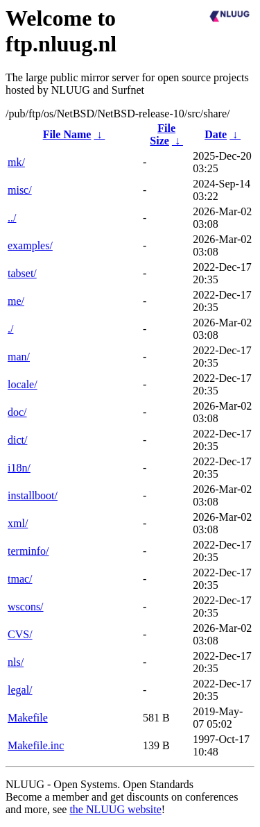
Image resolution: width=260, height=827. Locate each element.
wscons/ (26, 606)
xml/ (18, 523)
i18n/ (19, 468)
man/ (19, 356)
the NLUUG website (115, 809)
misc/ (20, 190)
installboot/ (33, 495)
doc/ (17, 412)
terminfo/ (28, 551)
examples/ (30, 245)
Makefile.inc (36, 745)
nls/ (16, 662)
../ (12, 218)
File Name (67, 134)
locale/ (22, 384)
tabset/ (22, 273)
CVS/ (20, 634)
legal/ (20, 690)
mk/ (16, 162)
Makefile (28, 718)
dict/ (17, 440)
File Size (162, 134)
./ (10, 329)
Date (216, 134)
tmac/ (20, 579)
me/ (16, 301)
